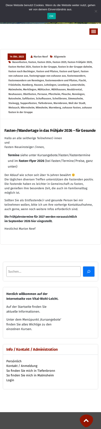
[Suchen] (89, 271)
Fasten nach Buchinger (21, 71)
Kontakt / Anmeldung (21, 366)
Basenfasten (19, 62)
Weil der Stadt (76, 103)
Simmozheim (75, 98)
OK (51, 16)
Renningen (78, 94)
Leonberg (63, 84)
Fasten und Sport (69, 71)
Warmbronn (60, 103)
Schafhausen (43, 98)
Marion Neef (41, 56)
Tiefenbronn (45, 103)
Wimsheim (42, 107)
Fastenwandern (76, 75)
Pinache (66, 94)
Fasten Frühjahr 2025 (80, 62)
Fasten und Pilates (47, 71)
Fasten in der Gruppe (44, 66)
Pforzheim (54, 94)
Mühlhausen (58, 89)
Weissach (13, 107)
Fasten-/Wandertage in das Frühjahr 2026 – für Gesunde (50, 130)
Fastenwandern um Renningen (26, 80)
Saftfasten (28, 98)
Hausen (38, 84)
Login (10, 380)
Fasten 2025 (59, 62)
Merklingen (29, 89)
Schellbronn (59, 98)
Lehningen (50, 84)
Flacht (82, 80)
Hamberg (27, 84)
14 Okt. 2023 (17, 56)
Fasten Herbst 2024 (19, 66)
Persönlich (14, 361)
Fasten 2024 (44, 62)
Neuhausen (15, 94)
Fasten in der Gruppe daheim (75, 66)
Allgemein (60, 56)
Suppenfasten (28, 103)
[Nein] (96, 11)
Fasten (32, 62)
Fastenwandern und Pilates (61, 80)
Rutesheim (14, 98)
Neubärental (74, 89)
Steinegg (13, 103)
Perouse (42, 94)
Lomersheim (77, 84)
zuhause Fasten (71, 107)
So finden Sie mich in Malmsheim (30, 375)
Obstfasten (29, 94)
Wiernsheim (27, 107)
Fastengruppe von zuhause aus (47, 75)
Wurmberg (55, 107)
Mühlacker (44, 89)
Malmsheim (15, 89)
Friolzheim (14, 84)
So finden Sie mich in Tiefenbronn (30, 371)
